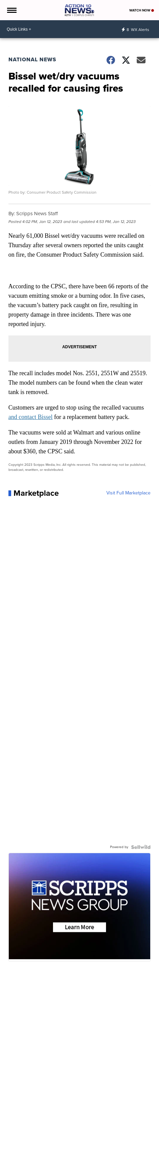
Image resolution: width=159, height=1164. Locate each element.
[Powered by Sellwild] (141, 847)
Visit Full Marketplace (128, 493)
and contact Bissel (30, 417)
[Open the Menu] (11, 10)
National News (32, 59)
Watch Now (141, 10)
